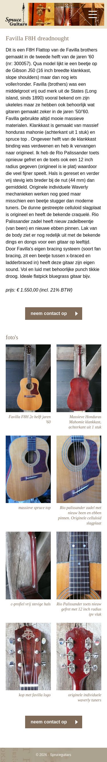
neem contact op (49, 313)
